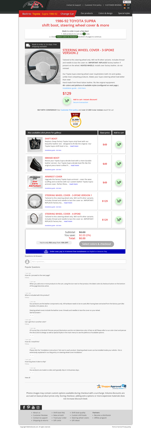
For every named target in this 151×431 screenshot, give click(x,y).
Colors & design (106, 13)
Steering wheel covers (80, 418)
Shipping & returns (40, 420)
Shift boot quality (78, 412)
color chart (114, 330)
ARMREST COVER (53, 176)
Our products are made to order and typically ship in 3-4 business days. (54, 370)
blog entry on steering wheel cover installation (66, 352)
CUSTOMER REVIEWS (113, 5)
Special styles (124, 13)
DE (128, 8)
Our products (87, 13)
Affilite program (100, 418)
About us (36, 412)
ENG (128, 2)
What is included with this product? (37, 295)
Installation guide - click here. (74, 88)
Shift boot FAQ (59, 412)
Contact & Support (74, 5)
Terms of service (117, 427)
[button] (30, 288)
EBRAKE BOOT (52, 157)
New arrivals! (58, 415)
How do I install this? (32, 342)
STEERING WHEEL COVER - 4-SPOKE (63, 213)
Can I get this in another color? (35, 322)
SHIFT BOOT (51, 138)
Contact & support (40, 418)
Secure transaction (80, 102)
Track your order (60, 418)
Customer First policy (93, 5)
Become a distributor (102, 415)
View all (27, 378)
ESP (128, 5)
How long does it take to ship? (35, 362)
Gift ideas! (76, 420)
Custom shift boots (79, 415)
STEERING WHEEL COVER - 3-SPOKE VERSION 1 (68, 195)
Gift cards (57, 420)
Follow (27, 278)
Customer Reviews (40, 415)
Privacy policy (126, 427)
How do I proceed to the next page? (37, 275)
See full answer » (35, 313)
